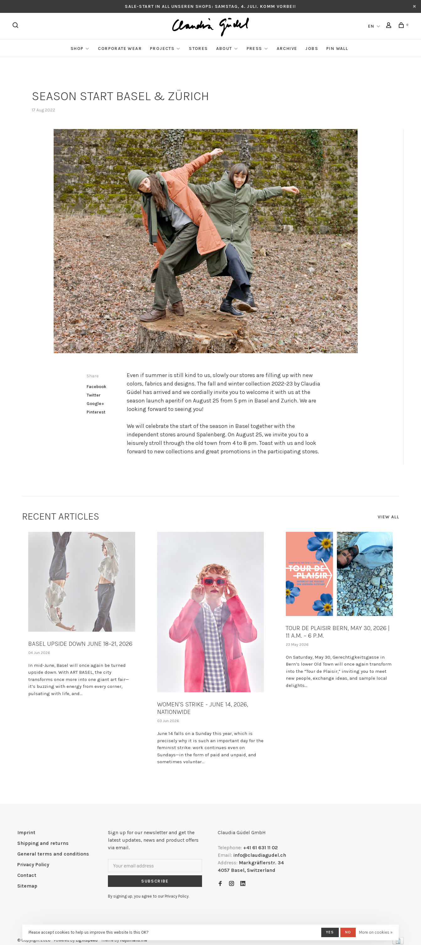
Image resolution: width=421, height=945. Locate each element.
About (224, 48)
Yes (330, 932)
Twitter (94, 395)
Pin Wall (337, 48)
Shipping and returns (43, 843)
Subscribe (155, 881)
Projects (162, 48)
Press (254, 48)
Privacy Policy (33, 864)
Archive (287, 48)
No (348, 932)
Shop (77, 48)
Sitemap (27, 886)
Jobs (311, 48)
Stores (198, 48)
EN (371, 26)
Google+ (95, 403)
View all (388, 517)
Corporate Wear (120, 48)
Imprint (26, 832)
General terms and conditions (53, 854)
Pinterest (96, 412)
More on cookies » (375, 932)
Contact (26, 875)
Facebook (96, 386)
